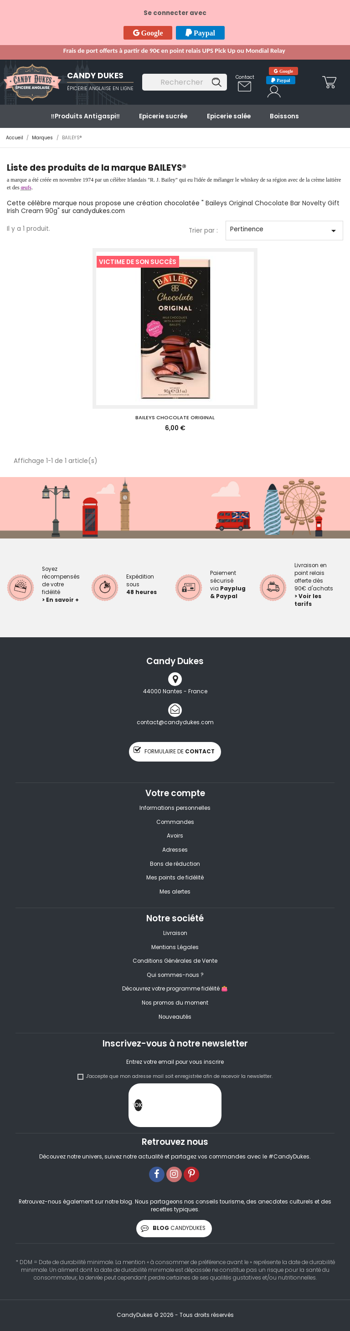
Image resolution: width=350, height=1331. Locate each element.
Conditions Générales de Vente (175, 961)
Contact (245, 77)
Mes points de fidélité (175, 877)
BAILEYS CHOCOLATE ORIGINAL (175, 417)
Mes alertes (175, 891)
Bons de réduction (175, 864)
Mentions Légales (175, 947)
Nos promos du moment (175, 1002)
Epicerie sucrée (163, 116)
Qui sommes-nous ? (175, 975)
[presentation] (211, 1107)
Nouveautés (175, 1017)
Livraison (175, 933)
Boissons (284, 116)
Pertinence (284, 230)
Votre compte (175, 793)
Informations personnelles (175, 808)
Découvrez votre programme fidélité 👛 (175, 988)
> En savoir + (60, 600)
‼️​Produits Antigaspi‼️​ (85, 116)
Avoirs (175, 835)
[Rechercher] (184, 82)
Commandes (175, 822)
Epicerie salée (229, 116)
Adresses (175, 849)
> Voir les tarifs (307, 600)
